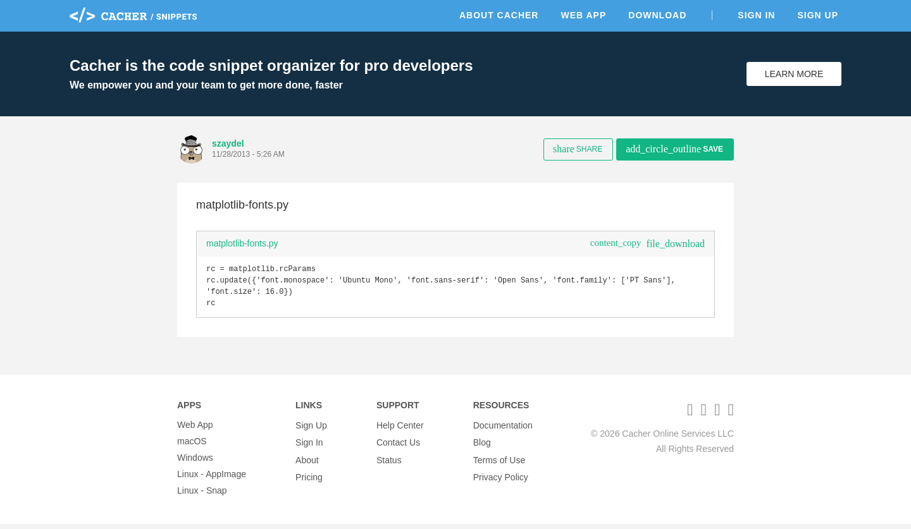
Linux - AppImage (211, 479)
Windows (195, 463)
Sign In (756, 15)
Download (657, 15)
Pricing (309, 479)
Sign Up (817, 15)
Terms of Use (499, 463)
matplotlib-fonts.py (242, 243)
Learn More (794, 74)
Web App (583, 15)
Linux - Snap (202, 495)
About (307, 463)
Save (674, 148)
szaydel (228, 143)
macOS (192, 446)
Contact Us (398, 446)
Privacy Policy (500, 479)
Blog (482, 446)
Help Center (400, 430)
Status (389, 463)
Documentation (503, 430)
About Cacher (499, 15)
